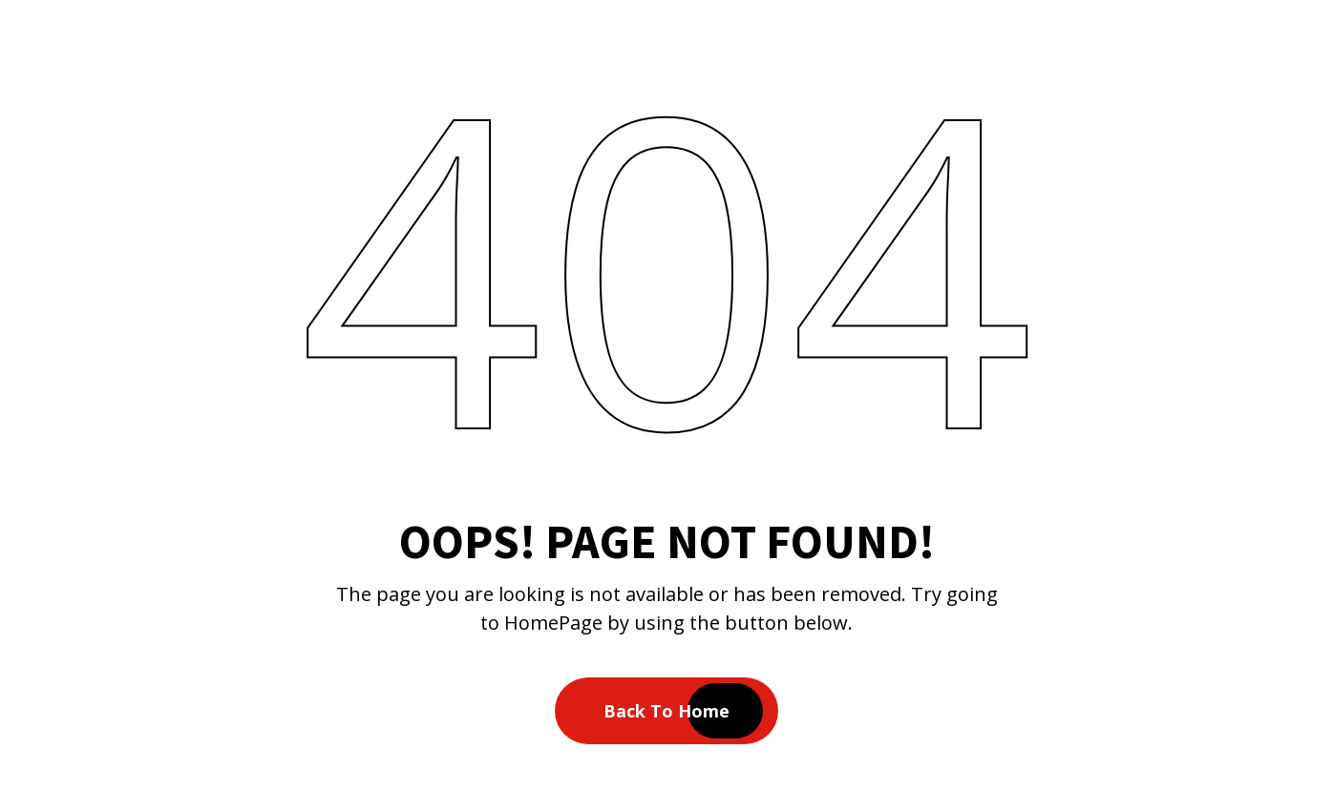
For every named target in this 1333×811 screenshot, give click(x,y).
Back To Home (666, 710)
